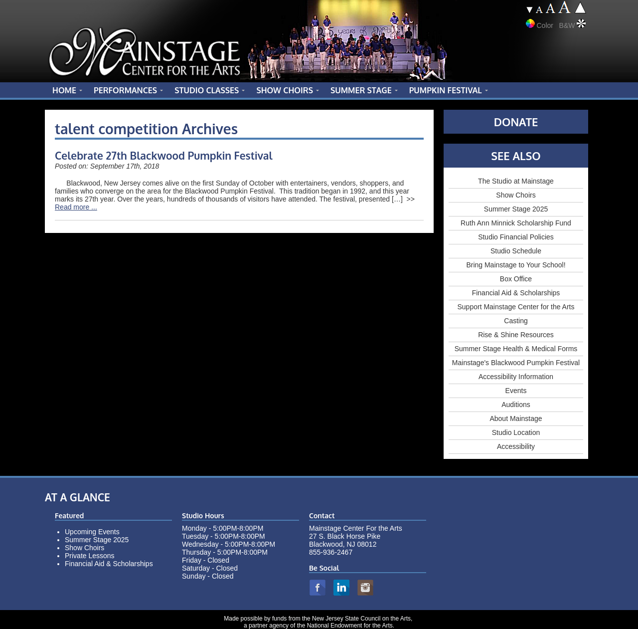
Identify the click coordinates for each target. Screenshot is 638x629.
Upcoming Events (92, 532)
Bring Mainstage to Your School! (515, 265)
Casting (515, 321)
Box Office (516, 279)
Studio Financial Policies (516, 237)
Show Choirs (515, 195)
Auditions (515, 405)
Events (516, 391)
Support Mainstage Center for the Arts (515, 307)
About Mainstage (515, 418)
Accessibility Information (515, 377)
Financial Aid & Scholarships (516, 293)
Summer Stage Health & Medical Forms (516, 349)
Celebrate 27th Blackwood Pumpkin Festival (164, 155)
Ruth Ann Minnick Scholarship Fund (516, 223)
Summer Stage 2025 (516, 209)
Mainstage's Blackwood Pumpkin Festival (516, 363)
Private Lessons (90, 556)
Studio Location (516, 432)
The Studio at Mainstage (516, 181)
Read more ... (76, 207)
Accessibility (516, 446)
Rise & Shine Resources (516, 335)
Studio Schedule (515, 251)
